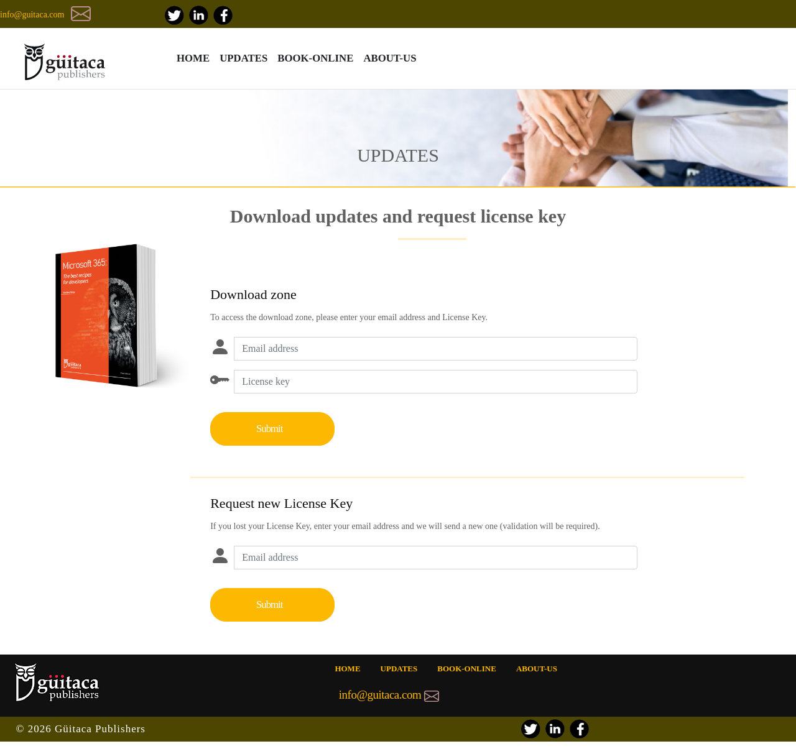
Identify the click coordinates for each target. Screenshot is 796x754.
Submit (269, 428)
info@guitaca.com (32, 14)
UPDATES (243, 58)
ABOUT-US (389, 58)
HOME (193, 58)
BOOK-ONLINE (315, 58)
